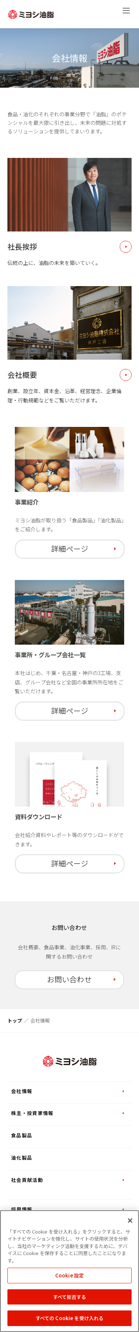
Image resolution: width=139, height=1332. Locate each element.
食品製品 (21, 1135)
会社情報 (21, 1091)
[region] (69, 1271)
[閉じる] (130, 1220)
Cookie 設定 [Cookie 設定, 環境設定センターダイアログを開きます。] (69, 1275)
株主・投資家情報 (32, 1113)
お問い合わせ (69, 979)
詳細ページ (69, 548)
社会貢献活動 (27, 1179)
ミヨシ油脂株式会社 (30, 14)
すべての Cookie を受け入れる (69, 1318)
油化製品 (21, 1157)
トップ (14, 1020)
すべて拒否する (69, 1296)
